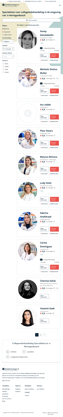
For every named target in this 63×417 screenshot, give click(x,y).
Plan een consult (53, 55)
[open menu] (60, 5)
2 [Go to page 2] (40, 335)
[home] (10, 5)
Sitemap (44, 412)
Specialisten (5, 394)
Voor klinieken (40, 389)
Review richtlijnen (29, 389)
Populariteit (6, 32)
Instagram (17, 389)
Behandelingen (6, 389)
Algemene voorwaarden (52, 412)
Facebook (17, 391)
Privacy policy (51, 414)
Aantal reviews (6, 35)
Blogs (3, 401)
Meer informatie (44, 55)
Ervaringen (5, 396)
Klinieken (4, 391)
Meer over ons (6, 380)
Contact (27, 395)
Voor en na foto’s (6, 398)
